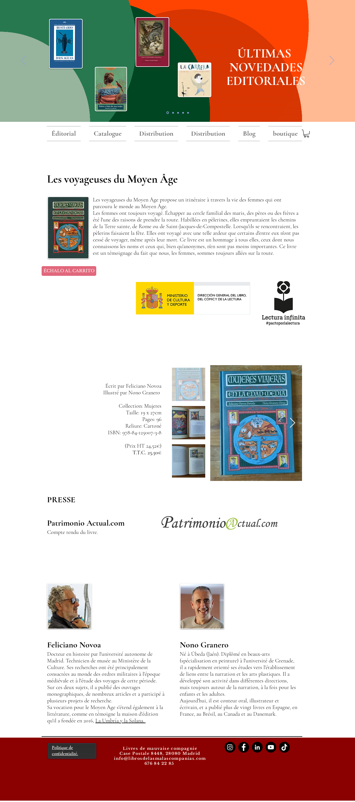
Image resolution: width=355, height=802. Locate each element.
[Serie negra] (178, 113)
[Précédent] (23, 61)
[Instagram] (230, 747)
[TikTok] (284, 747)
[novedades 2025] (167, 113)
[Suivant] (331, 61)
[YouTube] (270, 747)
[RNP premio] (173, 113)
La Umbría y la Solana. (120, 720)
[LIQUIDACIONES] (188, 113)
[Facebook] (243, 747)
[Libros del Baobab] (183, 113)
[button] (306, 134)
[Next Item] (292, 423)
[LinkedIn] (257, 747)
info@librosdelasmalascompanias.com (160, 758)
